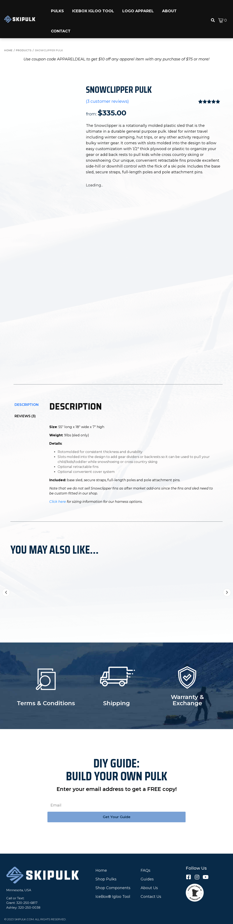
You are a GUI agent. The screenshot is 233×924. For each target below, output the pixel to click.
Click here (57, 502)
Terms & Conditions (46, 703)
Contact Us (151, 896)
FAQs (145, 870)
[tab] (26, 404)
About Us (149, 888)
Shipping (116, 703)
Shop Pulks (105, 879)
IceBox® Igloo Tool (112, 896)
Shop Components (112, 888)
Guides (147, 879)
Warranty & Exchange (187, 700)
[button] (57, 9)
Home (101, 870)
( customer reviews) (107, 101)
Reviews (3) (25, 416)
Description (27, 405)
